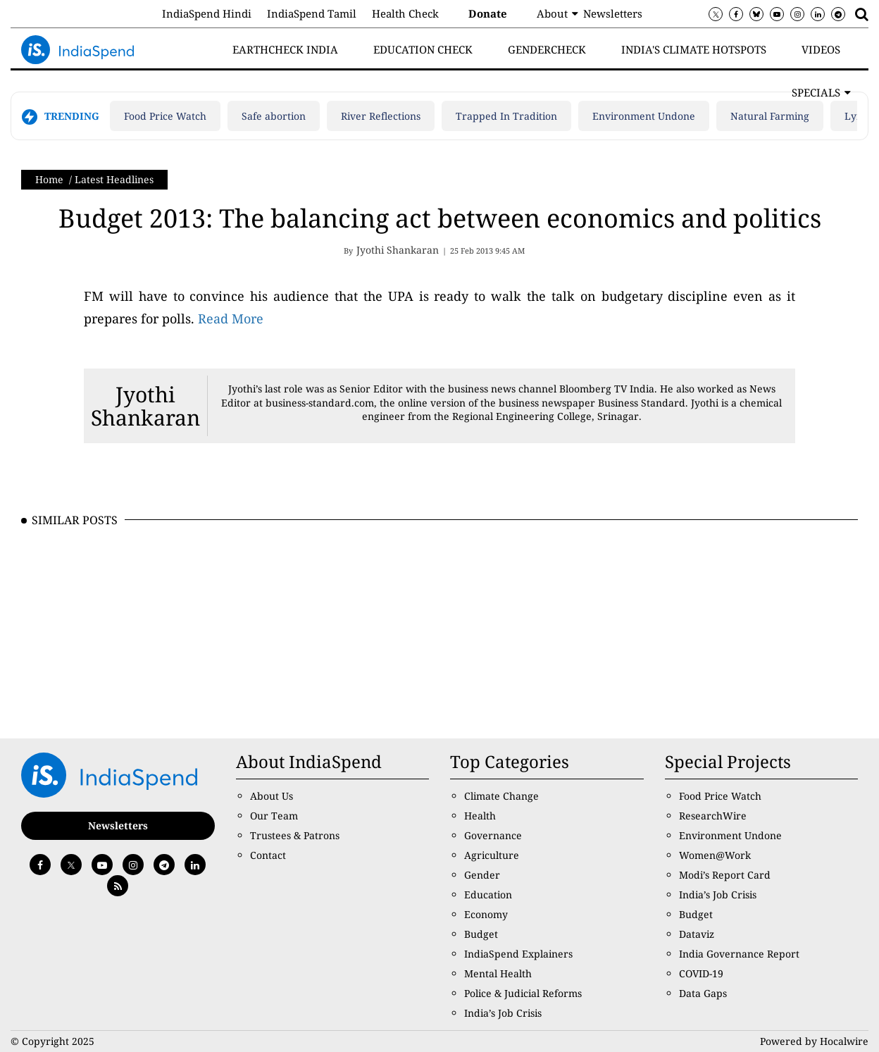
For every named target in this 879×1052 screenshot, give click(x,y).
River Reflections (380, 116)
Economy (486, 914)
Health (480, 815)
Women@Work (715, 855)
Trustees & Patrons (294, 835)
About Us (271, 796)
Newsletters (612, 13)
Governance (493, 835)
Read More (230, 318)
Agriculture (491, 855)
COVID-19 (701, 973)
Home (49, 179)
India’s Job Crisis (503, 1013)
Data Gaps (703, 993)
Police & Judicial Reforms (523, 993)
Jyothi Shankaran (145, 406)
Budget (481, 934)
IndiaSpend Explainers (518, 953)
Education (488, 894)
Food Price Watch (165, 116)
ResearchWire (713, 815)
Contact (268, 855)
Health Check (405, 13)
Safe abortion (274, 116)
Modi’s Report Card (725, 874)
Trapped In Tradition (506, 116)
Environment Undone (643, 116)
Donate (487, 13)
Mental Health (498, 973)
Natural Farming (769, 116)
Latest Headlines (114, 179)
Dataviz (696, 934)
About (552, 13)
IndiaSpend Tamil (311, 13)
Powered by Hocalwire (814, 1041)
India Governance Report (739, 953)
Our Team (274, 815)
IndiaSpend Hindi (206, 13)
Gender (482, 874)
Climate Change (501, 796)
